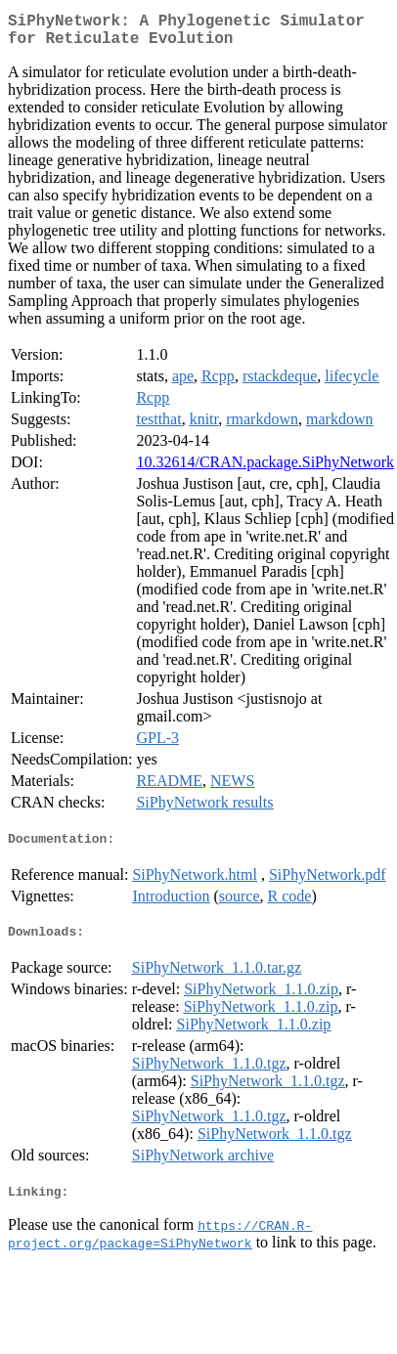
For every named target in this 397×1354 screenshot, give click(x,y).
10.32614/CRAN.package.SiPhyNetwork (265, 469)
